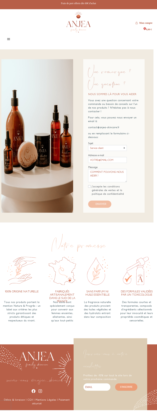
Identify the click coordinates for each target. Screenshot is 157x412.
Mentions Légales (45, 401)
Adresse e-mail (96, 157)
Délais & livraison (14, 401)
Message (93, 169)
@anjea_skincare (49, 380)
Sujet (90, 145)
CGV (30, 401)
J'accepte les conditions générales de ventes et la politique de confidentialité (108, 192)
